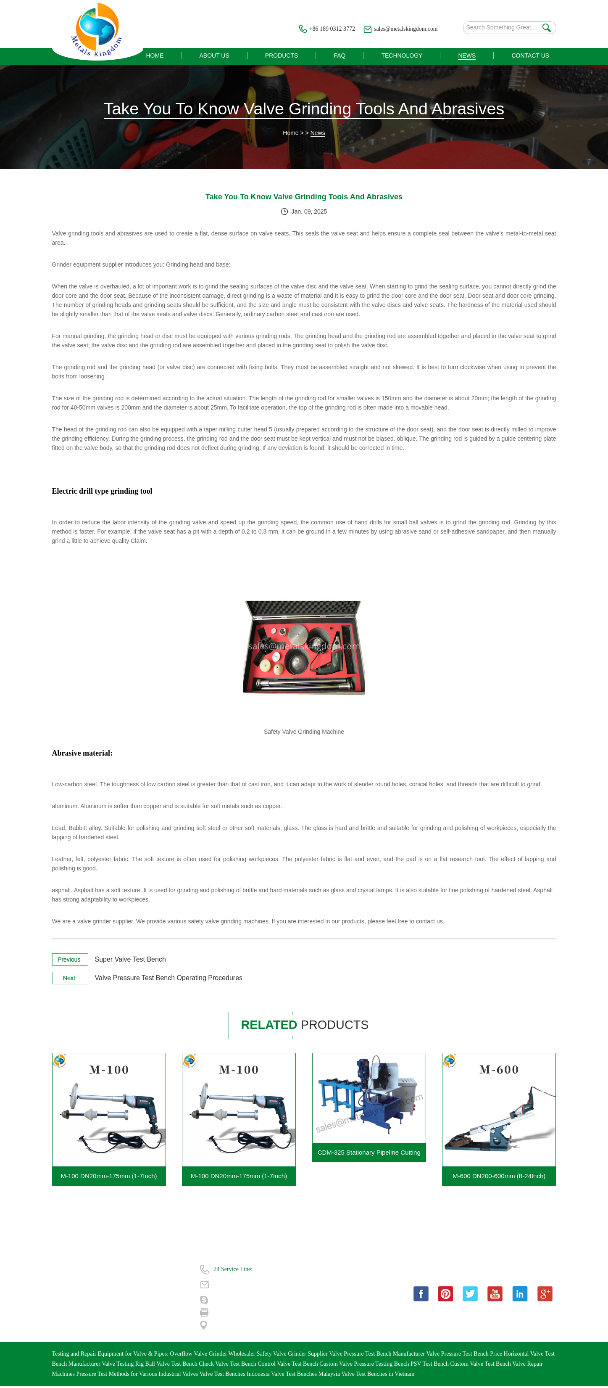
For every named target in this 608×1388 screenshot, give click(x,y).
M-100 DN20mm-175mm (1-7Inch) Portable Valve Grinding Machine (109, 1180)
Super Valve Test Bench (130, 960)
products (307, 1026)
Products (62, 1285)
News (318, 134)
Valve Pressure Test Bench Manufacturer (377, 1355)
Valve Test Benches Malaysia (306, 1375)
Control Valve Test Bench (288, 1365)
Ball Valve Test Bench (172, 1365)
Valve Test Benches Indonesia (235, 1375)
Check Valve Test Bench (228, 1365)
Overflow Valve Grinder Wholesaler (213, 1355)
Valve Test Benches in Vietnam (377, 1375)
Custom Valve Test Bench (481, 1365)
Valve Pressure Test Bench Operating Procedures (169, 979)
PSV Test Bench (430, 1365)
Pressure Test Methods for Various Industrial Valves (137, 1375)
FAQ (118, 1285)
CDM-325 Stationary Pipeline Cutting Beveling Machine (369, 1156)
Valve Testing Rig (123, 1365)
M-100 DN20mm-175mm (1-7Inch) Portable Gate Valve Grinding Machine (238, 1180)
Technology (66, 1300)
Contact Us (65, 1315)
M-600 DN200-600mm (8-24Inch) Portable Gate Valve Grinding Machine (499, 1180)
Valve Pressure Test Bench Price (464, 1355)
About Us (124, 1270)
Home (290, 134)
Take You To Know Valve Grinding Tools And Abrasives (304, 109)
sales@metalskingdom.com (405, 29)
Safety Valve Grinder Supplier (293, 1355)
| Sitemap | (125, 1315)
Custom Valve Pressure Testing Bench (365, 1365)
